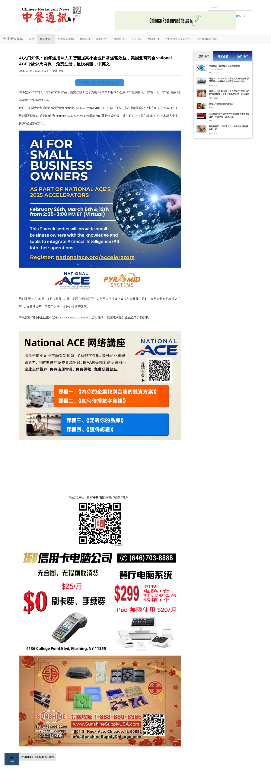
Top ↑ (12, 759)
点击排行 (203, 56)
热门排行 (242, 56)
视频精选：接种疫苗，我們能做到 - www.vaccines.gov (225, 67)
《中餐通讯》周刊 (207, 38)
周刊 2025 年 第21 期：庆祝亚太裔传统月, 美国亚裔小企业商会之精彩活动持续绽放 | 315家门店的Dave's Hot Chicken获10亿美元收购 (229, 81)
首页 (31, 38)
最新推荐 (223, 56)
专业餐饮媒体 (13, 39)
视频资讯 (120, 38)
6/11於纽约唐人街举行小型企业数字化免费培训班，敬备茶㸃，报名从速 (229, 115)
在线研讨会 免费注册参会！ (100, 83)
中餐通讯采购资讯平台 (177, 38)
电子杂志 (137, 38)
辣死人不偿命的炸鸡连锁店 (221, 104)
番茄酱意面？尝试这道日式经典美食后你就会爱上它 (228, 127)
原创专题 (84, 38)
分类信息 (102, 38)
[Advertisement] (100, 469)
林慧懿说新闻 (66, 38)
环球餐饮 (46, 38)
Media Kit (153, 38)
